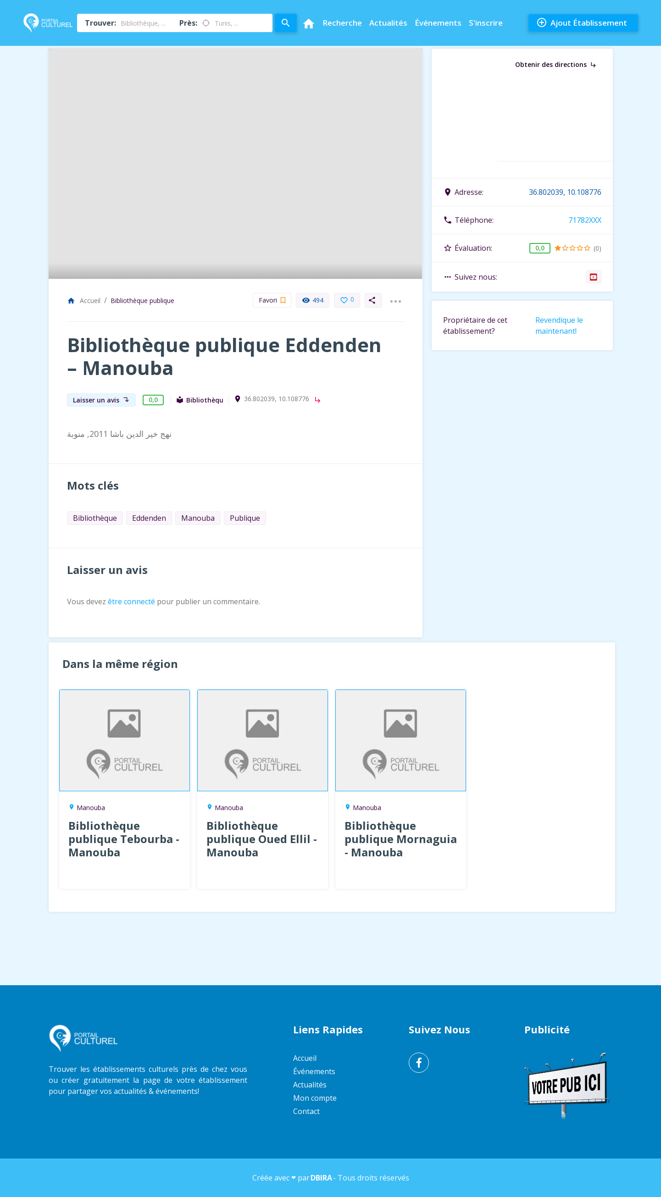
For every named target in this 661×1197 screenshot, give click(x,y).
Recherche (342, 22)
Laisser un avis (101, 400)
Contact (306, 1111)
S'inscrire (486, 22)
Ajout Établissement (581, 23)
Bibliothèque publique (142, 300)
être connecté (131, 601)
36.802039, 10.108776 (276, 399)
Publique (245, 518)
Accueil (83, 300)
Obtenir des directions (556, 64)
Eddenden (149, 518)
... (395, 295)
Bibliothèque (95, 518)
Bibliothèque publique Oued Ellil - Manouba (261, 839)
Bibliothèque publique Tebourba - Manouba (123, 839)
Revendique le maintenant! (559, 325)
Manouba (198, 518)
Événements (438, 22)
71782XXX (584, 220)
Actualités (388, 22)
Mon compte (315, 1098)
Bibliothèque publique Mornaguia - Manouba (400, 839)
